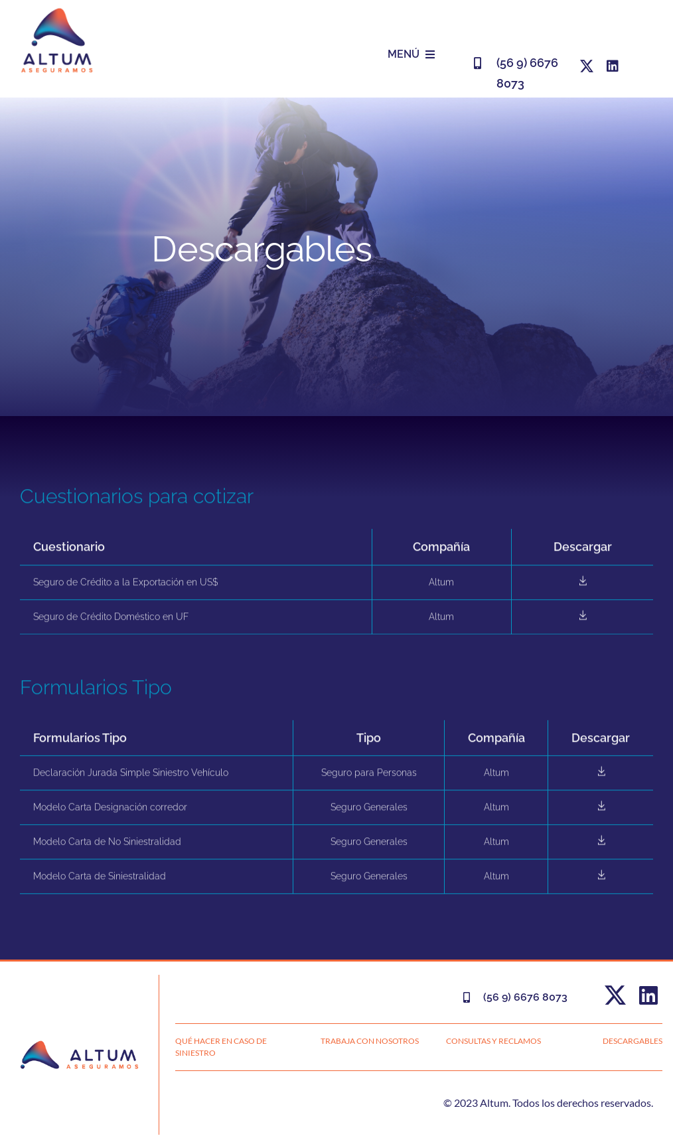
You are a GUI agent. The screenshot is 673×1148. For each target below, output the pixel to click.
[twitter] (586, 66)
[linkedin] (613, 66)
